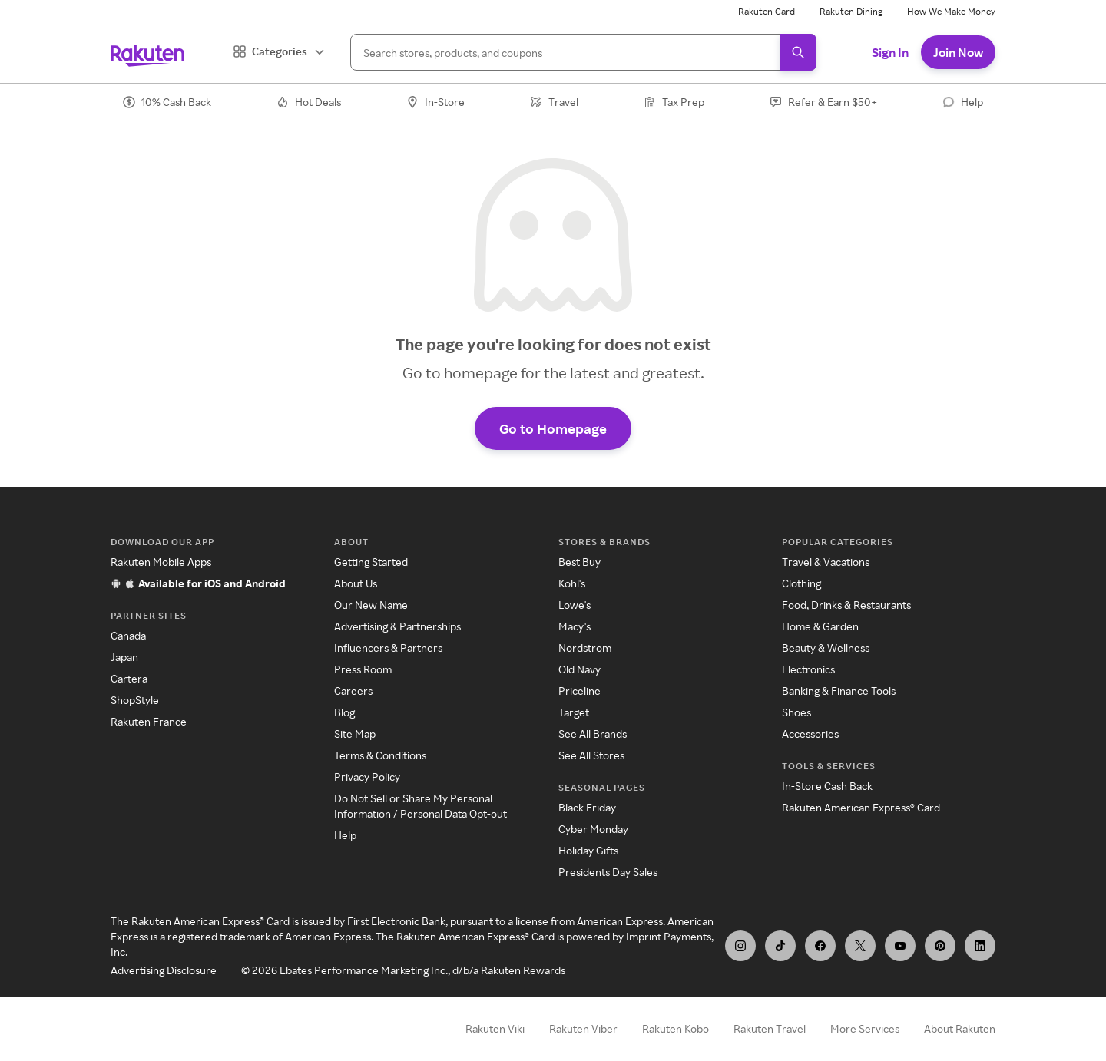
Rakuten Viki (495, 1028)
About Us (355, 583)
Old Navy (579, 669)
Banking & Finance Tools (839, 690)
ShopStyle (135, 699)
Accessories (810, 733)
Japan (124, 656)
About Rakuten (959, 1028)
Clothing (801, 583)
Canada (128, 635)
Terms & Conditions (380, 755)
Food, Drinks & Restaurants (846, 604)
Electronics (808, 669)
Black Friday (587, 807)
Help (345, 834)
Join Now (958, 52)
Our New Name (371, 604)
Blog (344, 712)
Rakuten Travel (769, 1028)
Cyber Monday (593, 828)
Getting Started (371, 561)
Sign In (890, 52)
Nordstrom (584, 647)
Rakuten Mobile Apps (161, 561)
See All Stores (591, 755)
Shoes (796, 712)
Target (573, 712)
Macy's (574, 626)
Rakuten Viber (583, 1028)
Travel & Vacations (825, 561)
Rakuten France (149, 721)
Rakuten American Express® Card (861, 807)
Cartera (129, 678)
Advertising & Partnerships (397, 626)
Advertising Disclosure (164, 970)
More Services (864, 1028)
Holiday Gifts (588, 850)
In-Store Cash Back (827, 785)
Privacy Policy (367, 776)
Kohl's (571, 583)
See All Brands (592, 733)
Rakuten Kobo (675, 1028)
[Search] (583, 52)
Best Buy (579, 561)
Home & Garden (820, 626)
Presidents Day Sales (607, 871)
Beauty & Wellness (825, 647)
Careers (353, 690)
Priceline (579, 690)
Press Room (363, 669)
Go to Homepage (553, 428)
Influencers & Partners (388, 647)
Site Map (355, 733)
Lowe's (574, 604)
